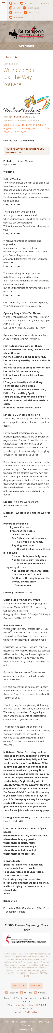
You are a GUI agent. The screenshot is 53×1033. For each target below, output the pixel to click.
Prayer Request (31, 7)
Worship (24, 1021)
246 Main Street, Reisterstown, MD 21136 (25, 1005)
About (15, 1021)
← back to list (10, 57)
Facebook (11, 992)
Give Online (16, 17)
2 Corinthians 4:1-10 (24, 116)
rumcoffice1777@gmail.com (26, 1012)
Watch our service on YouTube (35, 3)
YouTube (26, 992)
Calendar (14, 7)
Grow (32, 1021)
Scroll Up (18, 985)
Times (13, 3)
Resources (26, 1025)
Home (35, 985)
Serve (40, 1021)
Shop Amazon (31, 12)
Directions (15, 12)
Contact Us (41, 992)
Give (47, 1021)
